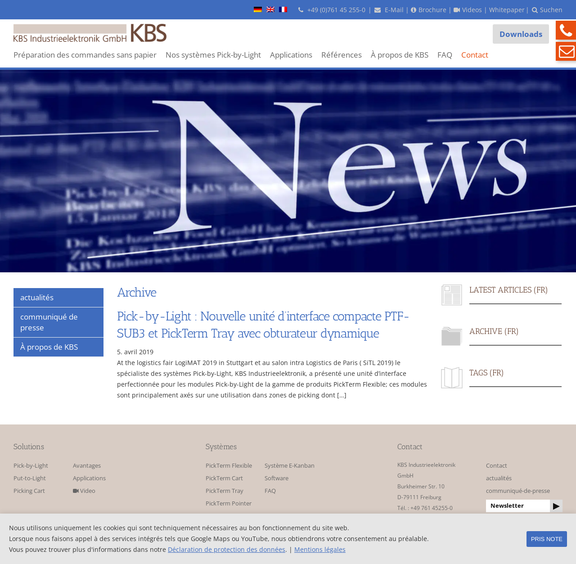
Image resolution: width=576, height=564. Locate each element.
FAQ (444, 55)
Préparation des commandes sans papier (85, 55)
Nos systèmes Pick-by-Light (213, 55)
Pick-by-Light (31, 465)
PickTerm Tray (224, 491)
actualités (499, 478)
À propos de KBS (399, 55)
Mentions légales (320, 549)
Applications (291, 55)
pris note (546, 539)
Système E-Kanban (290, 465)
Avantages (87, 465)
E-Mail (389, 9)
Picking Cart (29, 491)
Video (84, 491)
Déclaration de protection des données (226, 549)
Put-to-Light (30, 478)
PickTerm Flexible (229, 465)
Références (341, 55)
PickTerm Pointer (229, 503)
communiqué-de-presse (518, 491)
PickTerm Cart (224, 478)
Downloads (521, 34)
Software (276, 478)
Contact (474, 55)
